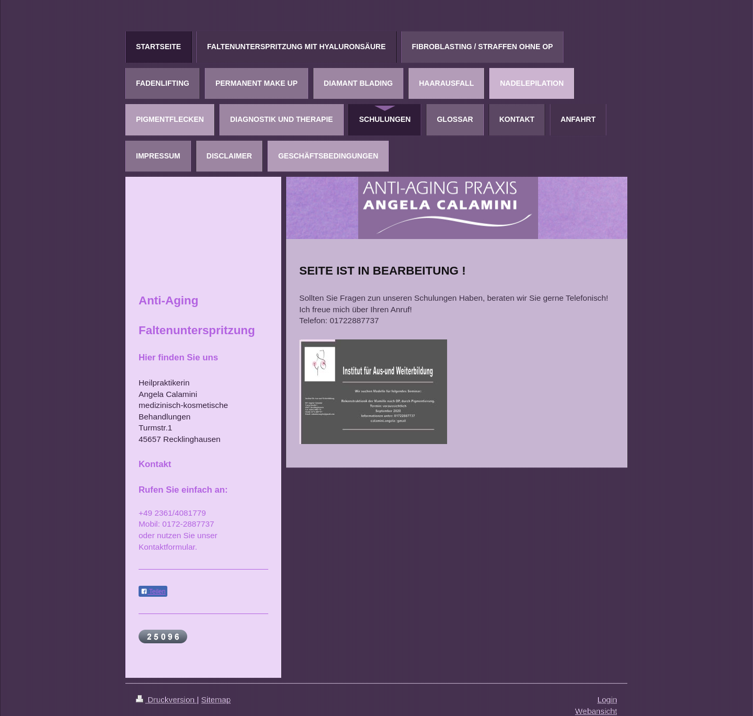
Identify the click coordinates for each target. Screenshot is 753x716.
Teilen (153, 591)
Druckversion (166, 699)
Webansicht (596, 711)
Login (607, 699)
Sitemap (216, 699)
